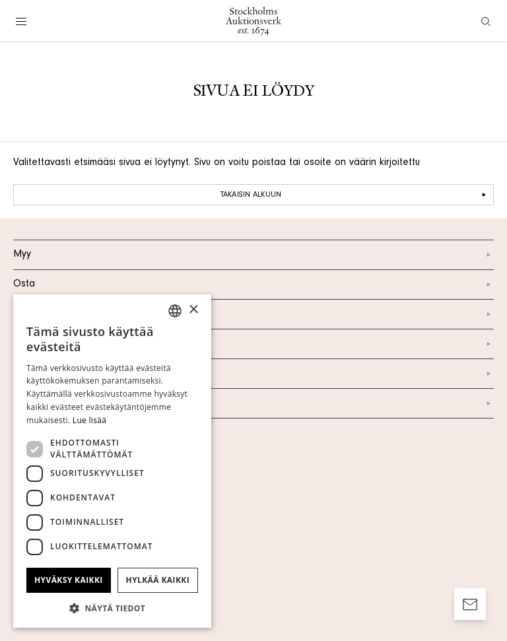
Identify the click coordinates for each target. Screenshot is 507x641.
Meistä (253, 314)
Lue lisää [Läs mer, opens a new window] (89, 420)
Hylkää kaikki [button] (157, 580)
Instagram (253, 373)
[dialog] (112, 461)
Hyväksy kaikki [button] (68, 580)
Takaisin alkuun (354, 194)
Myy (253, 255)
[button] (112, 608)
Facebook (253, 403)
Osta (253, 284)
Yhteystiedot (253, 344)
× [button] (193, 310)
